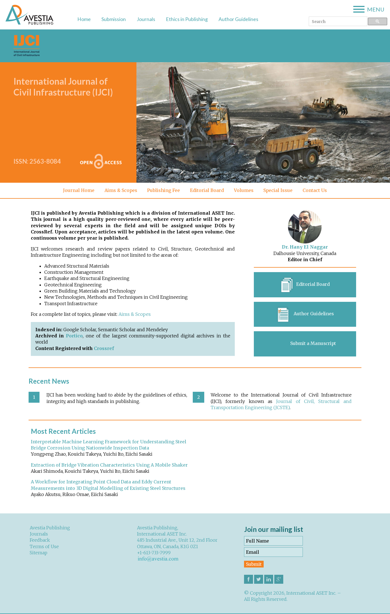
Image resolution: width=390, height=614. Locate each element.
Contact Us (316, 190)
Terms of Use (44, 547)
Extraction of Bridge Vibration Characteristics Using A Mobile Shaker (109, 465)
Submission (113, 19)
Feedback (40, 540)
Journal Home (77, 190)
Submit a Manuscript (312, 344)
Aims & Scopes (119, 190)
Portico (74, 336)
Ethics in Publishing (187, 19)
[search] (337, 21)
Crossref (104, 348)
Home (84, 19)
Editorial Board (207, 190)
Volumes (244, 190)
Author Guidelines (238, 19)
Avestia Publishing (50, 528)
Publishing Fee (163, 190)
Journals (146, 19)
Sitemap (38, 553)
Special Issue (279, 190)
